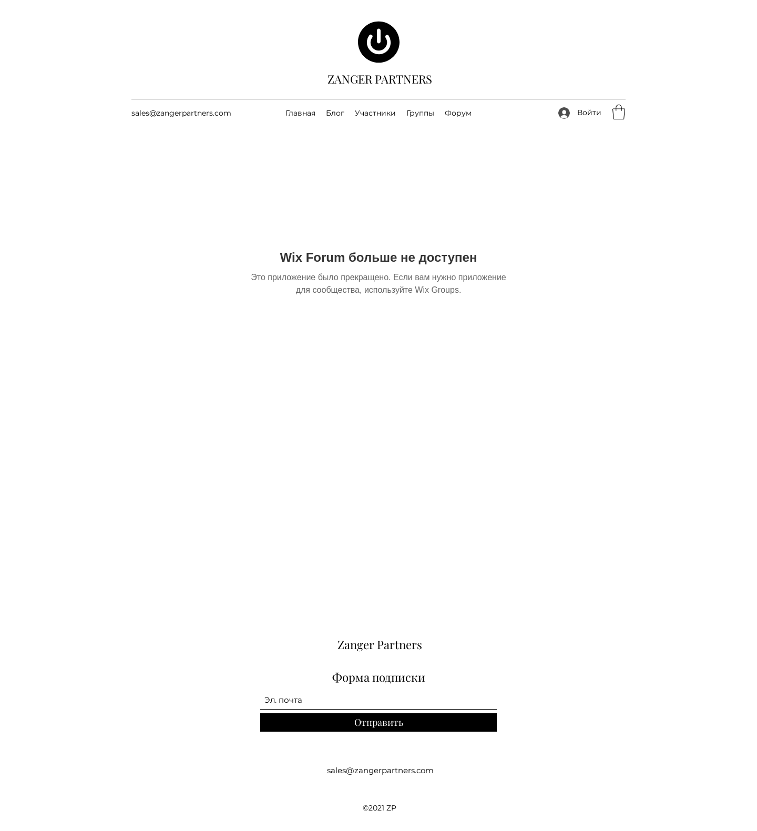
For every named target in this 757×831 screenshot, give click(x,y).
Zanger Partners (379, 644)
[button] (618, 112)
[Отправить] (378, 722)
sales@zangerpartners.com (181, 113)
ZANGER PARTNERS (380, 79)
